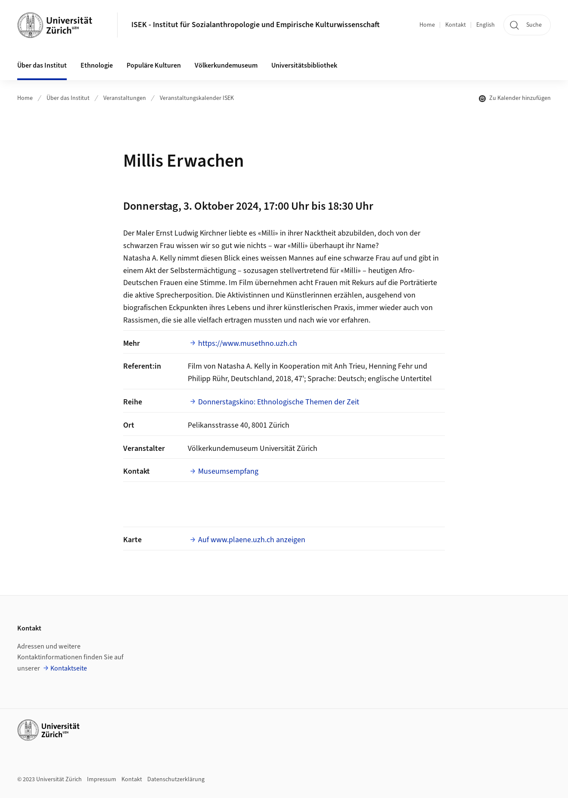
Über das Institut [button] (42, 65)
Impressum (101, 779)
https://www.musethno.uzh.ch (247, 343)
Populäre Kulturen (154, 65)
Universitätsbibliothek (304, 65)
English (485, 25)
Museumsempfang (228, 471)
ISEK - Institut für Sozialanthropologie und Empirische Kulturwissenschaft (255, 24)
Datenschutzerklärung (176, 779)
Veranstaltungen (124, 98)
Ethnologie (97, 65)
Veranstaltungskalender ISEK (197, 98)
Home (427, 25)
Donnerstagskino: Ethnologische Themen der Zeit (278, 402)
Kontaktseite (68, 668)
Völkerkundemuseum (226, 65)
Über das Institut (68, 98)
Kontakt (455, 25)
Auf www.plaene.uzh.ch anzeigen (251, 539)
